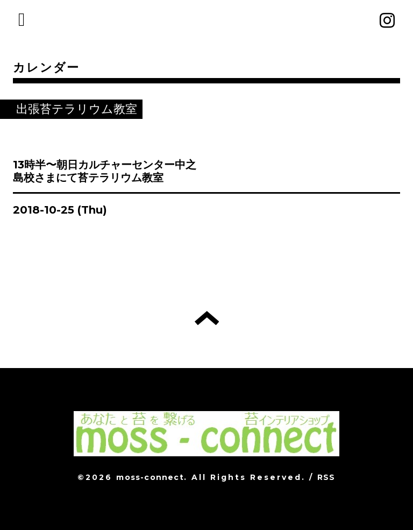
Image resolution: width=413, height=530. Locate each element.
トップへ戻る (207, 318)
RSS (326, 477)
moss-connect (149, 477)
